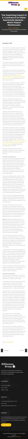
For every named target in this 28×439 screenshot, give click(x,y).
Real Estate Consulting (5, 385)
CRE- (18, 436)
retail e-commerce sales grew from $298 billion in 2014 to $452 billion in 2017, (13, 76)
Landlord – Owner (4, 389)
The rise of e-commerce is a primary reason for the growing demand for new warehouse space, (13, 142)
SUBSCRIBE (6, 425)
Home (10, 28)
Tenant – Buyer (4, 387)
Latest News (15, 28)
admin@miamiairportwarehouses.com (8, 405)
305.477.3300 (4, 403)
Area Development (10, 342)
